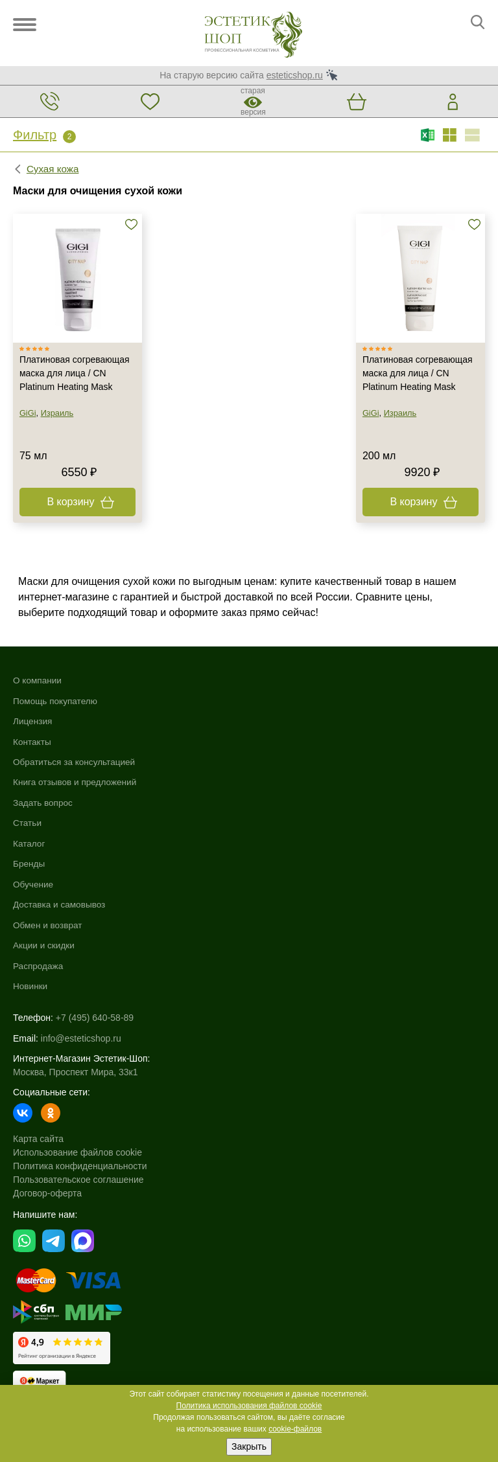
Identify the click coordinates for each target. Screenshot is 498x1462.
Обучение (269, 722)
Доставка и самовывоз (296, 743)
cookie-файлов (295, 1428)
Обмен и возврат (284, 764)
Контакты (32, 743)
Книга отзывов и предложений (76, 784)
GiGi (27, 414)
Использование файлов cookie (77, 991)
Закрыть (249, 1446)
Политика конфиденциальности (80, 1004)
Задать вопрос (44, 804)
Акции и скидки (281, 784)
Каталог (265, 681)
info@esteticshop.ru (81, 877)
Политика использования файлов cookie (249, 1405)
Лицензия (33, 722)
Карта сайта (38, 977)
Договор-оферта (47, 1032)
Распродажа (275, 804)
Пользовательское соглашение (78, 1018)
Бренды (265, 702)
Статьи (27, 824)
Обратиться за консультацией (76, 764)
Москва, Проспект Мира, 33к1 (75, 911)
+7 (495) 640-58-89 (95, 857)
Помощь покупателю (56, 702)
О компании (38, 681)
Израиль (57, 414)
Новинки (267, 824)
